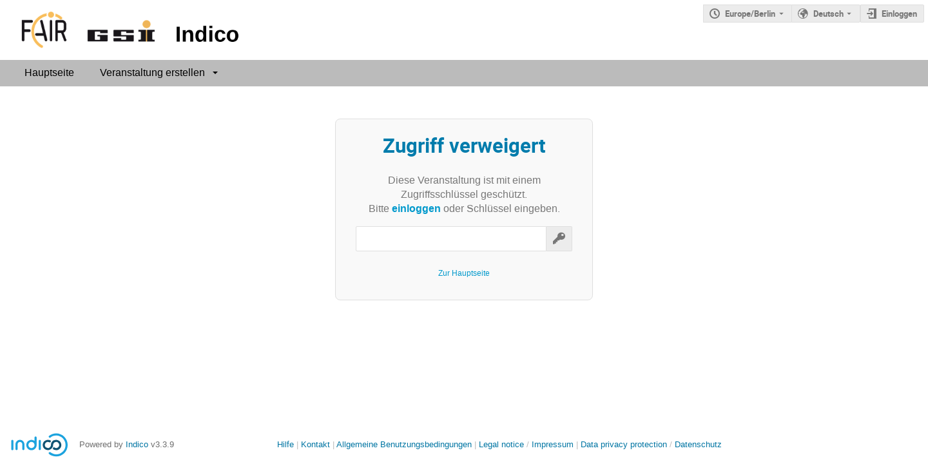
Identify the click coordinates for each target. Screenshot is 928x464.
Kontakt (315, 444)
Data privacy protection (625, 444)
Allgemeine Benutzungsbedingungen (404, 444)
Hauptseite (49, 72)
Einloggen (899, 13)
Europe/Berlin (750, 13)
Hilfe (285, 444)
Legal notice (503, 444)
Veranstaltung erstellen (152, 72)
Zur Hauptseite (464, 273)
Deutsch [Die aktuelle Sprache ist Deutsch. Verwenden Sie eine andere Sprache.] (828, 13)
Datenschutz (698, 444)
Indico (137, 444)
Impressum (553, 444)
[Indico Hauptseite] (122, 30)
